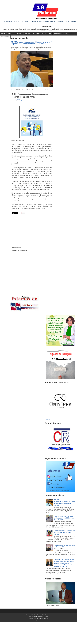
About (10, 33)
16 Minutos (39, 614)
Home (3, 33)
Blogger (36, 620)
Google (41, 620)
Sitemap (27, 33)
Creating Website (38, 616)
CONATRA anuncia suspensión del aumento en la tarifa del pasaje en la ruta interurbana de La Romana (31, 43)
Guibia (48, 419)
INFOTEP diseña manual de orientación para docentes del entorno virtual (30, 95)
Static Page (5, 36)
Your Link (36, 618)
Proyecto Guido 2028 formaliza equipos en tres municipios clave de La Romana (64, 518)
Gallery (48, 33)
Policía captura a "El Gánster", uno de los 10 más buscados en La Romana (64, 532)
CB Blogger (20, 100)
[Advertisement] (26, 228)
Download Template (61, 33)
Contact (18, 33)
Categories (37, 33)
